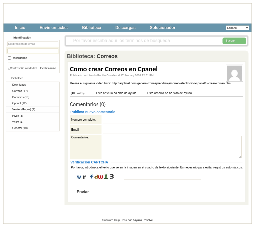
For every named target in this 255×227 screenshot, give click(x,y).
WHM (17, 121)
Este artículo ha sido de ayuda (115, 93)
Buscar (234, 41)
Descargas (126, 28)
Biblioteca (91, 28)
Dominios (20, 97)
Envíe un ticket (54, 28)
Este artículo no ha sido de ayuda (169, 93)
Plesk (17, 115)
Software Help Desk (114, 219)
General (20, 127)
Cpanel (19, 103)
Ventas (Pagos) (23, 109)
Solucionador (162, 28)
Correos (20, 90)
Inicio (20, 28)
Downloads (19, 84)
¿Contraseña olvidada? (22, 68)
